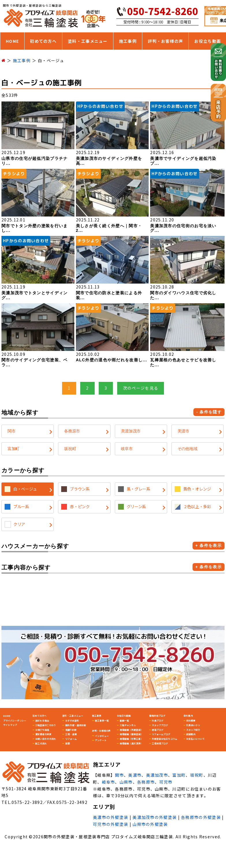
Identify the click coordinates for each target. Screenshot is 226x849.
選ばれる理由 (42, 720)
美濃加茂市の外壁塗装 (154, 817)
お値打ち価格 (42, 729)
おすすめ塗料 (72, 720)
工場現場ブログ (160, 743)
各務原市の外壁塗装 (201, 817)
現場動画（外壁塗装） (131, 729)
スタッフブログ (160, 725)
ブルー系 (21, 506)
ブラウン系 (80, 489)
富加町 (13, 448)
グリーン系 (136, 506)
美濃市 (183, 431)
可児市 (166, 782)
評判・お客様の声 (165, 41)
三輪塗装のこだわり (45, 725)
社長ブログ (157, 720)
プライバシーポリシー (14, 720)
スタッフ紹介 (193, 729)
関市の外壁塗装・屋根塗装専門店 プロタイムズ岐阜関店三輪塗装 (108, 836)
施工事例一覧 (102, 720)
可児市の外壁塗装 (110, 824)
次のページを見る (140, 388)
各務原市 (72, 431)
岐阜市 (127, 448)
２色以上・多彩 (197, 506)
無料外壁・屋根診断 (75, 725)
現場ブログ (157, 729)
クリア (19, 524)
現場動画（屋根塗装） (131, 734)
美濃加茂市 (131, 431)
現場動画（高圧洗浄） (131, 743)
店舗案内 (190, 734)
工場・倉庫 (71, 734)
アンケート (101, 740)
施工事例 (128, 41)
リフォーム (71, 738)
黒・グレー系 (138, 489)
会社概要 (190, 720)
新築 (67, 743)
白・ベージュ (25, 489)
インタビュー (102, 735)
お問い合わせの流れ (45, 738)
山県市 (126, 782)
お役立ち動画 (207, 41)
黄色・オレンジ (197, 489)
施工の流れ (41, 743)
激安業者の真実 (43, 734)
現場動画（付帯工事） (131, 738)
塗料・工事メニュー (88, 41)
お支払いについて (195, 738)
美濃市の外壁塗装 (110, 817)
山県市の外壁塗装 (150, 824)
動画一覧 (124, 720)
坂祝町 (70, 448)
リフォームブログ (161, 734)
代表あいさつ (193, 725)
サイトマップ (10, 724)
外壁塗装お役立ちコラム (164, 738)
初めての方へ (43, 41)
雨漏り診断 (71, 729)
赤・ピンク (80, 506)
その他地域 (187, 448)
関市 (11, 431)
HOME (12, 41)
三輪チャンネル (128, 725)
